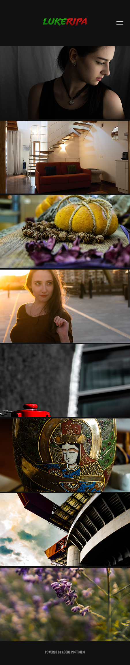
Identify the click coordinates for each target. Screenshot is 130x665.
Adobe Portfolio (73, 652)
